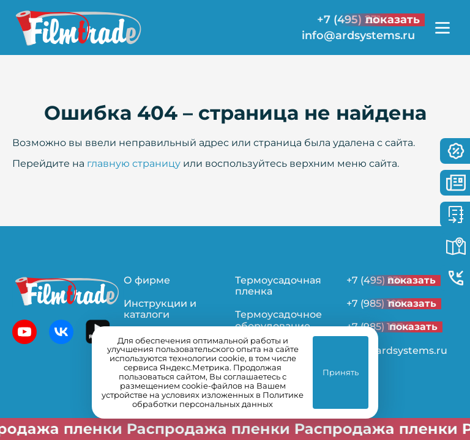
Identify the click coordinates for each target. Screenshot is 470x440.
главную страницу (134, 163)
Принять (341, 372)
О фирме (147, 280)
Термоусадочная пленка (278, 285)
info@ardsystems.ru (358, 35)
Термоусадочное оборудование (278, 320)
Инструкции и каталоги (160, 309)
